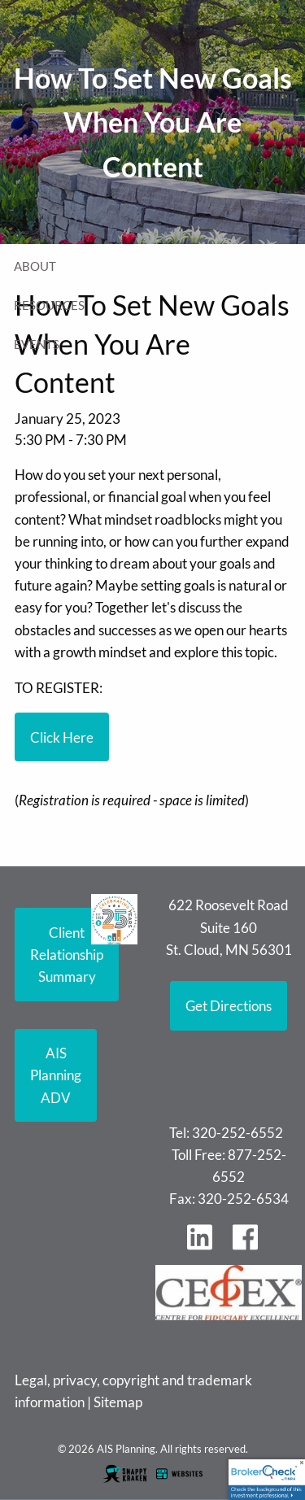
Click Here (62, 737)
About (35, 266)
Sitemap (118, 1402)
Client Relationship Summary (66, 954)
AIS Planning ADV (55, 1074)
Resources (49, 305)
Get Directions (228, 1005)
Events (36, 344)
